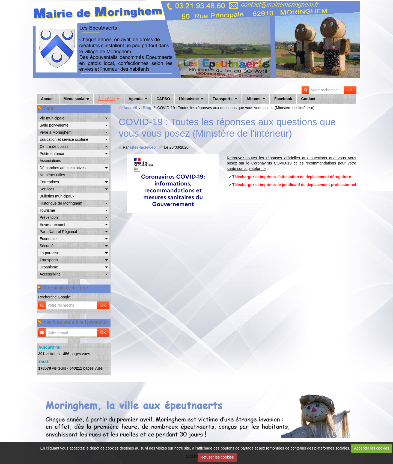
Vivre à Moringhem (56, 132)
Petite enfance (52, 153)
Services (47, 189)
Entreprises (49, 182)
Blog (147, 108)
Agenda (135, 99)
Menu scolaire (76, 99)
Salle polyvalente (54, 125)
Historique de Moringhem (61, 203)
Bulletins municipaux (57, 196)
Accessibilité (50, 274)
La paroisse (49, 253)
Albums (253, 99)
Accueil (48, 99)
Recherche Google (54, 297)
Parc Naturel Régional (58, 231)
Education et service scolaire (64, 139)
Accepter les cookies (371, 448)
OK (350, 90)
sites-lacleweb (143, 147)
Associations (50, 160)
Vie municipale (52, 118)
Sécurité (46, 246)
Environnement (52, 224)
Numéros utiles (52, 175)
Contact (308, 99)
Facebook (283, 99)
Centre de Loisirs (54, 146)
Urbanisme (189, 99)
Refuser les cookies (217, 457)
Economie (48, 239)
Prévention (49, 217)
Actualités (106, 99)
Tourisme (47, 210)
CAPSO (163, 99)
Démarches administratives (63, 168)
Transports (222, 99)
